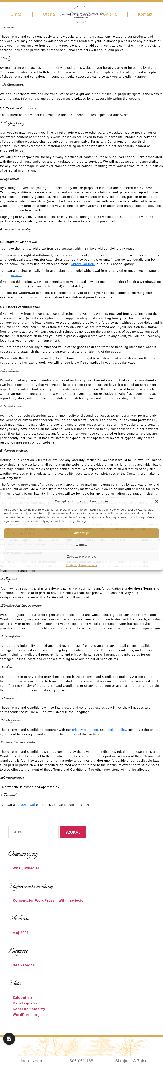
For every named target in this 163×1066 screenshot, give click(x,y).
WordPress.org (26, 1015)
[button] (157, 501)
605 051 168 (81, 1061)
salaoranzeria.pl (31, 1061)
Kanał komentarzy (29, 1009)
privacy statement (85, 729)
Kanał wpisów (25, 1003)
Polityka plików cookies (81, 565)
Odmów (81, 545)
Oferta (49, 14)
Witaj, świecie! (26, 868)
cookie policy (116, 729)
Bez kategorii (25, 965)
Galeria (110, 14)
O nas (16, 14)
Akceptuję (81, 533)
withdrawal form (83, 264)
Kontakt (145, 14)
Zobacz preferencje (81, 556)
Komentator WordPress (34, 900)
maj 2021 (21, 933)
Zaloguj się (23, 997)
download (28, 804)
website (16, 275)
